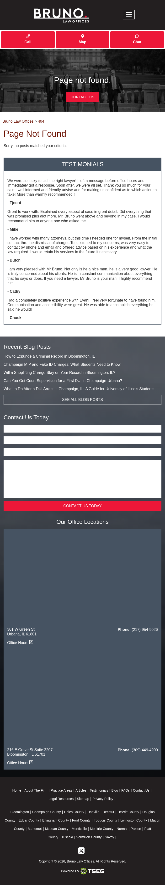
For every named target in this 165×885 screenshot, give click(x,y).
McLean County (56, 829)
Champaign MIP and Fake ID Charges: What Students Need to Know (62, 365)
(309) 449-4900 (145, 750)
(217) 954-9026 (145, 630)
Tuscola (67, 837)
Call (27, 39)
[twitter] (81, 850)
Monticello (79, 829)
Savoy (109, 837)
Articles (80, 791)
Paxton (136, 829)
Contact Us (83, 97)
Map (82, 39)
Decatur (108, 812)
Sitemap (83, 799)
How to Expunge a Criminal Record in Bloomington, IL (49, 356)
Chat (137, 39)
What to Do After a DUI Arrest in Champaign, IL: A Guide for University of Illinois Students (79, 389)
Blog (114, 791)
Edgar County (29, 820)
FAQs (125, 791)
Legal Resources (61, 799)
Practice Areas (61, 791)
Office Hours (20, 643)
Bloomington (19, 812)
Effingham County (55, 820)
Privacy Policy (102, 799)
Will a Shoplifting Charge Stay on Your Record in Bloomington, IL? (59, 373)
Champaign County (46, 812)
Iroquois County (105, 820)
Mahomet (35, 829)
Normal (122, 829)
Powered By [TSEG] (82, 871)
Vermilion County (89, 837)
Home (16, 791)
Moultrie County (101, 829)
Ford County (81, 820)
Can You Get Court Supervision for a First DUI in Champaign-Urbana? (63, 381)
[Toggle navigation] (129, 15)
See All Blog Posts (82, 400)
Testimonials (99, 791)
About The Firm (35, 791)
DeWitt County (128, 812)
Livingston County (133, 820)
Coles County (74, 812)
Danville (93, 812)
